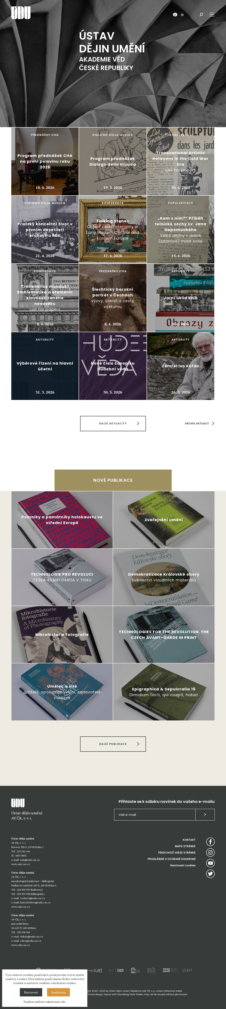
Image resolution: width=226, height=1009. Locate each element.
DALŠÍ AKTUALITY (113, 423)
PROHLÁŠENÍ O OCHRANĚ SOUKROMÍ (172, 859)
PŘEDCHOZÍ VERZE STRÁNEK (177, 852)
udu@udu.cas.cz (30, 859)
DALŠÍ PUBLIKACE (113, 744)
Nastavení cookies (183, 865)
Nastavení (31, 992)
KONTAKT (189, 840)
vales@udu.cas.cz (30, 940)
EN (182, 14)
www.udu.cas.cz (20, 864)
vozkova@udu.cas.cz (32, 898)
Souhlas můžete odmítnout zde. (44, 1002)
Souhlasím (58, 992)
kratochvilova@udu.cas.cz (35, 902)
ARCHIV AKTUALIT (197, 423)
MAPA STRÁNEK (185, 846)
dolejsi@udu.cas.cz (31, 936)
